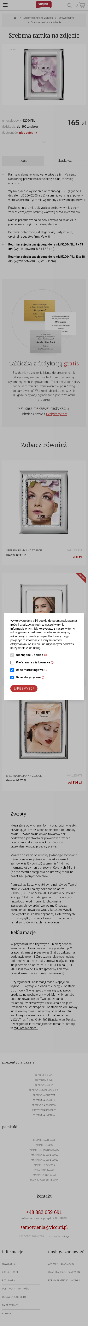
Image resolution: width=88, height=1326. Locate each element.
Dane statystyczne (31, 678)
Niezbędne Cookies (32, 655)
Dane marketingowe (32, 670)
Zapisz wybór (23, 688)
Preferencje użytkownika (36, 663)
